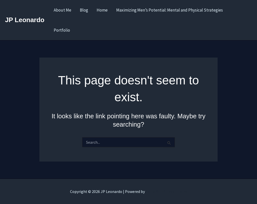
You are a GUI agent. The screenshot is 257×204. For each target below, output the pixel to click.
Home (102, 10)
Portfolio (62, 30)
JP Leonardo (24, 20)
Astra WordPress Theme (166, 191)
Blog (84, 10)
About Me (62, 10)
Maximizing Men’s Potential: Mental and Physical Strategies (169, 10)
